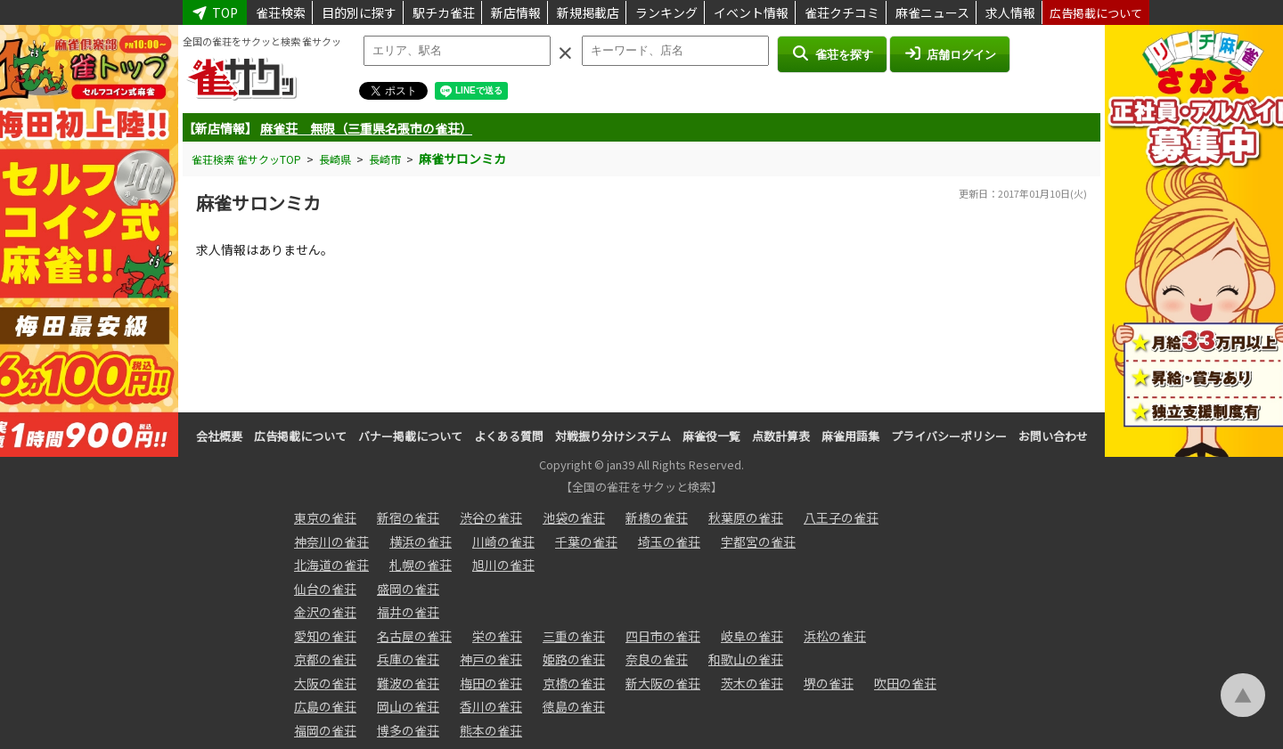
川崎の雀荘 (503, 541)
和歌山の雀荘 (745, 659)
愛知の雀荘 (325, 636)
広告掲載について (1096, 12)
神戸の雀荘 (491, 659)
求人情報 (1010, 12)
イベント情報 (751, 12)
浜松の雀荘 (835, 636)
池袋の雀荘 (574, 517)
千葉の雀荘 (586, 541)
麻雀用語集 (850, 435)
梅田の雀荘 (491, 683)
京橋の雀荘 (574, 683)
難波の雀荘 (408, 683)
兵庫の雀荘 (408, 659)
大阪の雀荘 (325, 683)
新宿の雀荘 (408, 517)
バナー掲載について (410, 435)
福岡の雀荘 (325, 730)
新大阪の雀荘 (662, 683)
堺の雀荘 (829, 683)
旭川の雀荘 (503, 565)
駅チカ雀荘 (444, 12)
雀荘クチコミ (842, 12)
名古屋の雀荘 (414, 636)
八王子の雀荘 (841, 517)
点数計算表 (781, 435)
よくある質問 (508, 435)
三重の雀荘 (574, 636)
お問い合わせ (1053, 435)
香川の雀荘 (491, 706)
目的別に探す (359, 12)
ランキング (666, 12)
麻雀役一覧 (711, 435)
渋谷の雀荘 (491, 517)
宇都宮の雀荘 (758, 541)
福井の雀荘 (408, 612)
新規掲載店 (588, 12)
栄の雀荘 (497, 636)
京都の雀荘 (325, 659)
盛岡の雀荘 (408, 589)
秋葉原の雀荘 (745, 517)
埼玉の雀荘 (669, 541)
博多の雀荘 (408, 730)
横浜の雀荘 (420, 541)
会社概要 (219, 435)
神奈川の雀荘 (331, 541)
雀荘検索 (281, 12)
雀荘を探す (831, 53)
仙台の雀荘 (325, 589)
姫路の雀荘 (574, 659)
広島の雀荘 (325, 706)
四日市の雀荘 (662, 636)
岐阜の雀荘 (752, 636)
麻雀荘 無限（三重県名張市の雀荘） (366, 128)
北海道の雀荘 (331, 565)
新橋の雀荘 (656, 517)
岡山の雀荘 (408, 706)
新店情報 (516, 12)
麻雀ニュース (932, 12)
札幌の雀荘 (420, 565)
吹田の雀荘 (905, 683)
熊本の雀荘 (491, 730)
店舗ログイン (949, 53)
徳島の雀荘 (574, 706)
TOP (215, 12)
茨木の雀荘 (752, 683)
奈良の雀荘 (656, 659)
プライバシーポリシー (949, 435)
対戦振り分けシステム (613, 435)
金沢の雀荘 (325, 612)
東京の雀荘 (325, 517)
